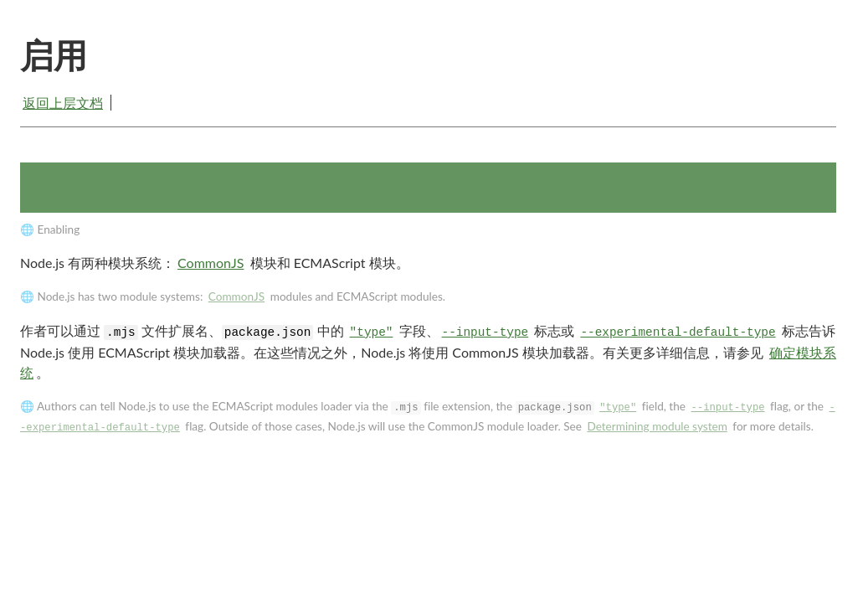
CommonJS (210, 263)
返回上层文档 (63, 103)
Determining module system (657, 426)
